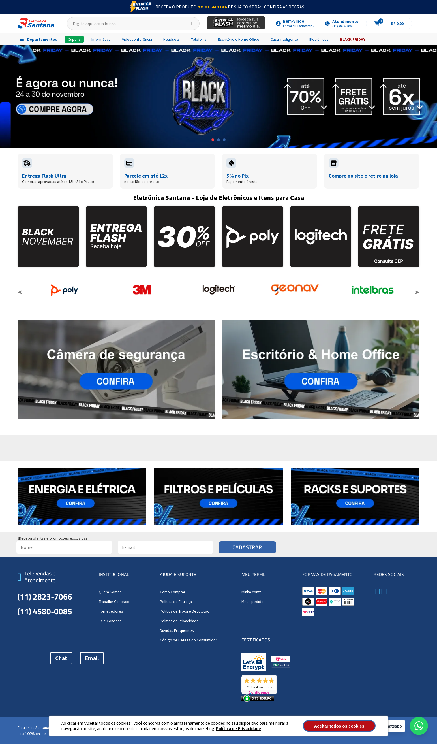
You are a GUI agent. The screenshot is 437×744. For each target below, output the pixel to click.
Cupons (74, 39)
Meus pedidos (253, 601)
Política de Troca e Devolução (184, 611)
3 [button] (224, 139)
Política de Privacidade (238, 728)
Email (92, 658)
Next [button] (416, 292)
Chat (61, 658)
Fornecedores (111, 611)
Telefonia (199, 39)
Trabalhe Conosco (114, 601)
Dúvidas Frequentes (177, 630)
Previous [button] (20, 292)
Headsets (171, 39)
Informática (101, 39)
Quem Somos (110, 591)
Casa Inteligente (284, 39)
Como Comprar (172, 591)
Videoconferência (137, 39)
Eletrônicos (319, 39)
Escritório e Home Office (238, 39)
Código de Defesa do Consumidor (188, 640)
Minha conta (251, 591)
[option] (218, 96)
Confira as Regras (284, 7)
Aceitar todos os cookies (345, 726)
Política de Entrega (176, 601)
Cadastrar (247, 547)
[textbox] (133, 23)
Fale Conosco (110, 620)
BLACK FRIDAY (352, 39)
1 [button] (212, 139)
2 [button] (218, 139)
